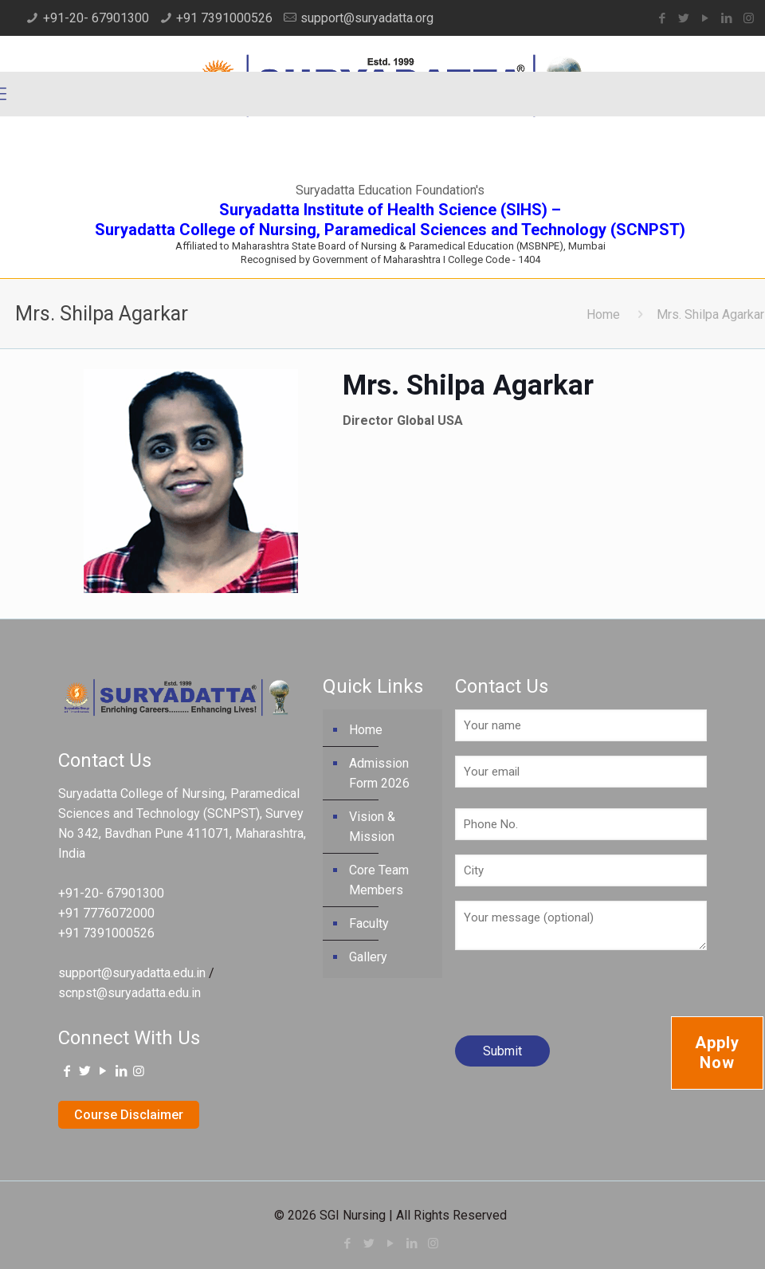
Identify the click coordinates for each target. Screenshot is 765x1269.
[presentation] (576, 999)
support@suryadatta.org (367, 18)
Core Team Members (379, 880)
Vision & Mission (372, 826)
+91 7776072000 (106, 913)
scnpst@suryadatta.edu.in (129, 992)
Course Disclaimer (128, 1114)
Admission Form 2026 (379, 773)
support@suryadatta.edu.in (132, 972)
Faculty (369, 923)
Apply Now (717, 1052)
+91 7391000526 (224, 18)
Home (603, 314)
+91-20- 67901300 (96, 18)
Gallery (368, 957)
